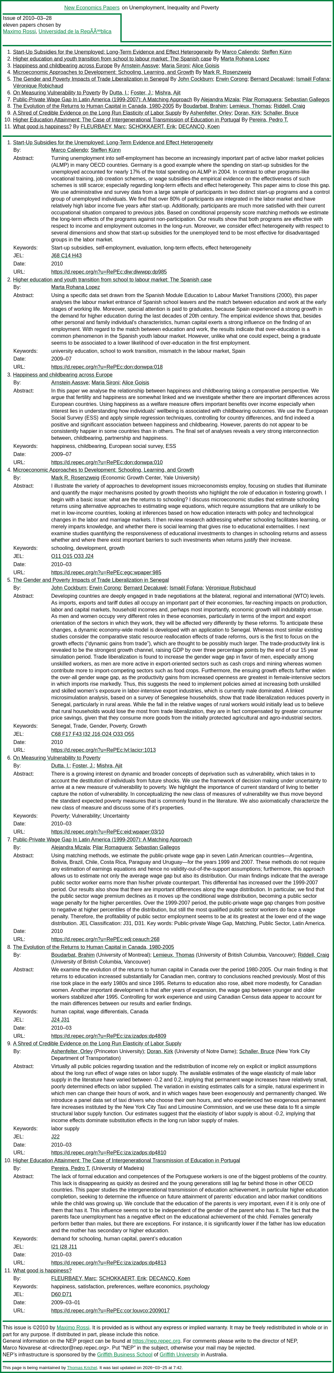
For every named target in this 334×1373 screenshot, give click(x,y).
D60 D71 (61, 1294)
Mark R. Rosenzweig (227, 72)
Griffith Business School (125, 1354)
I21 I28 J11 (64, 1247)
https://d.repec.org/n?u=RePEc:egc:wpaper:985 (106, 572)
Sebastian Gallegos (307, 99)
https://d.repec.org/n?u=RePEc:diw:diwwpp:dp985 (109, 272)
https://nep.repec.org (156, 1341)
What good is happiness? (42, 126)
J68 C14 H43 (66, 255)
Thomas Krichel (82, 1367)
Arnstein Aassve (140, 65)
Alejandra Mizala (220, 99)
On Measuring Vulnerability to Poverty (56, 92)
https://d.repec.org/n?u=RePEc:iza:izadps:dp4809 (108, 1036)
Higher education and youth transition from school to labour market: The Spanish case (112, 59)
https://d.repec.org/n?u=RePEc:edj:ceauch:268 (105, 939)
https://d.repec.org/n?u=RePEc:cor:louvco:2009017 (110, 1310)
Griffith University (179, 1354)
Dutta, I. (119, 92)
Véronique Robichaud (38, 86)
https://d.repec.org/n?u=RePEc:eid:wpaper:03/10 (107, 832)
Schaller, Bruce (281, 113)
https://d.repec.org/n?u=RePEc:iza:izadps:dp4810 (108, 1152)
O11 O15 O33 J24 (72, 556)
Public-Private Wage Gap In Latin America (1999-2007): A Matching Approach (102, 99)
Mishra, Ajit (167, 92)
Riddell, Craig (289, 106)
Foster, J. (141, 92)
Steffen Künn (277, 52)
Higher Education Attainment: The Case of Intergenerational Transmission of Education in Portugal (126, 119)
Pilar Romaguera (261, 99)
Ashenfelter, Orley (211, 113)
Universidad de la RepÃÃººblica (74, 31)
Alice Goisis (206, 65)
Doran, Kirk (248, 113)
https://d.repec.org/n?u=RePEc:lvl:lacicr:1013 (103, 750)
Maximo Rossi (19, 31)
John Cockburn (195, 79)
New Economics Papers (92, 7)
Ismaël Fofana (312, 79)
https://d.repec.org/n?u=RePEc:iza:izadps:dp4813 (108, 1263)
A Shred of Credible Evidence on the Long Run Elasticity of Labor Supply (97, 113)
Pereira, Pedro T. (268, 119)
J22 (55, 1136)
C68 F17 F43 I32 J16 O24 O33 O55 (92, 734)
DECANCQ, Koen (199, 126)
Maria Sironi (175, 65)
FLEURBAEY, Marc (103, 126)
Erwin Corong (232, 79)
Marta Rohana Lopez (245, 59)
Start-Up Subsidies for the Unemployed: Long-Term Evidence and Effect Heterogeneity (113, 52)
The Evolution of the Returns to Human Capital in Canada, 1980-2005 (93, 106)
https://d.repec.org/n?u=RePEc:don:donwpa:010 (107, 462)
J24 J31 (60, 1020)
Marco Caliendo (240, 52)
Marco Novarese (22, 1348)
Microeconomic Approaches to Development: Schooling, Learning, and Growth (103, 72)
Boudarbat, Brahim (204, 106)
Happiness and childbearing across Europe (63, 65)
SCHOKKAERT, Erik (152, 126)
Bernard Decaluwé (272, 79)
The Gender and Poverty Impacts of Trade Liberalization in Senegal (91, 79)
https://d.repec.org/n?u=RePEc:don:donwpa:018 (107, 367)
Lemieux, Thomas (250, 106)
